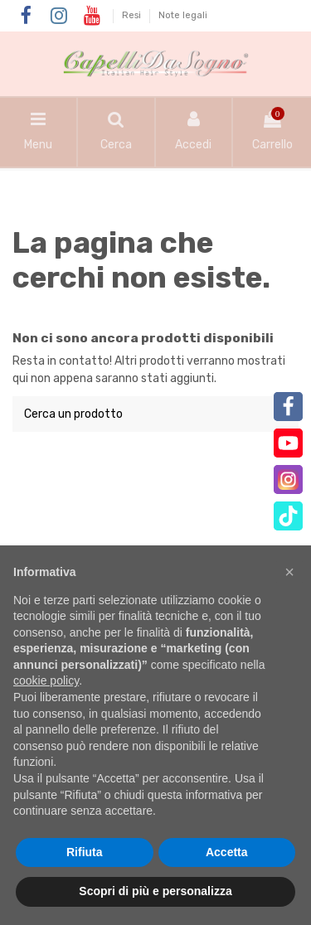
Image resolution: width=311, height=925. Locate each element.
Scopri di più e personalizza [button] (155, 891)
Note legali (182, 15)
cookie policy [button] (46, 680)
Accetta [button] (227, 852)
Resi (132, 15)
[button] (289, 572)
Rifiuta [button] (84, 852)
